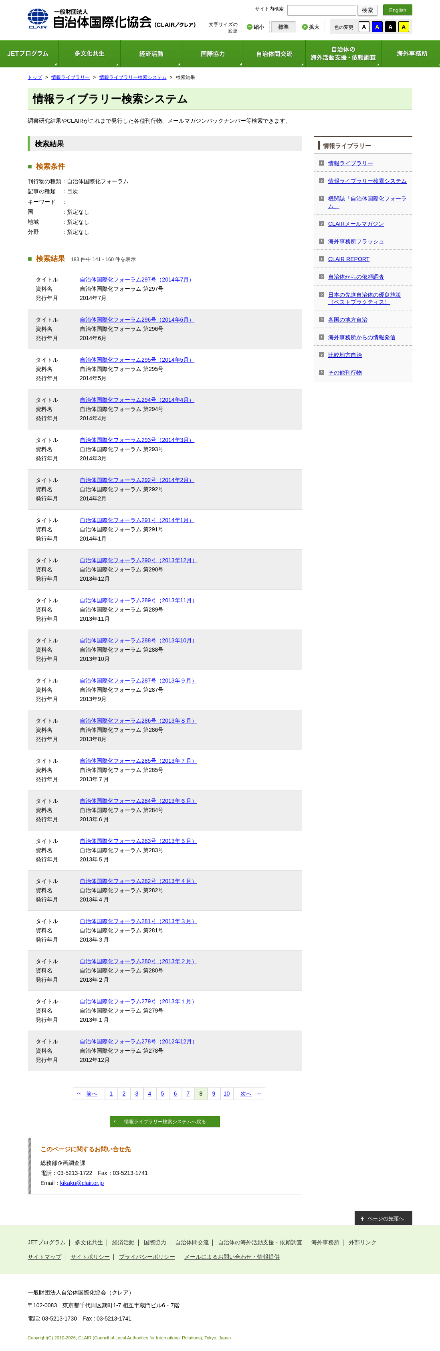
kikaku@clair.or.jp (82, 1183)
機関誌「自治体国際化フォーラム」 (367, 202)
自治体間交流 (274, 53)
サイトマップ (44, 1257)
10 (227, 1093)
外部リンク (363, 1242)
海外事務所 (325, 1242)
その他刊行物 (345, 372)
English (397, 10)
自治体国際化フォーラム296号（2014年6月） (137, 319)
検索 (367, 10)
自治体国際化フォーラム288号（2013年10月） (139, 640)
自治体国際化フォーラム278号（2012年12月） (139, 1041)
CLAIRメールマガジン (356, 224)
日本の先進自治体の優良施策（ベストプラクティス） (364, 298)
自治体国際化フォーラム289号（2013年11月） (139, 600)
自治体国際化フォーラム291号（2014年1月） (137, 520)
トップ (35, 77)
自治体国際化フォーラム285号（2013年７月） (138, 761)
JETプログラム (47, 1242)
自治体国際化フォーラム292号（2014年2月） (137, 480)
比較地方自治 (345, 355)
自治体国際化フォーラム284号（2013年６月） (138, 801)
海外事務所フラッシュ (356, 241)
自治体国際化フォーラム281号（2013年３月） (138, 921)
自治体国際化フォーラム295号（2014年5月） (137, 359)
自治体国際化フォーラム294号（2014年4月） (137, 400)
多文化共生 (89, 53)
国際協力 (213, 53)
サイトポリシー (90, 1257)
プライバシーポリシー (147, 1257)
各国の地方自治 (347, 319)
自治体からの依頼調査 (356, 276)
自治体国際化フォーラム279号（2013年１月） (138, 1001)
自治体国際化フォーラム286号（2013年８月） (138, 720)
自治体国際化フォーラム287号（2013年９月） (138, 680)
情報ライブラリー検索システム (133, 77)
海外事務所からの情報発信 (362, 337)
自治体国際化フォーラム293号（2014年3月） (137, 440)
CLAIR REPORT (348, 259)
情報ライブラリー (70, 77)
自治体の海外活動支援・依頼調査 (343, 53)
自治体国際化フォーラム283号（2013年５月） (138, 841)
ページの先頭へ (385, 1218)
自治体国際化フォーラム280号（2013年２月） (138, 961)
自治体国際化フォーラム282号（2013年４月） (138, 881)
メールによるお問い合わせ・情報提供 (232, 1257)
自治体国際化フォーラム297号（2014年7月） (137, 279)
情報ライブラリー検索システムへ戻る (165, 1121)
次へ (246, 1093)
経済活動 (151, 53)
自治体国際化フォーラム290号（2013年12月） (139, 560)
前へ (91, 1093)
